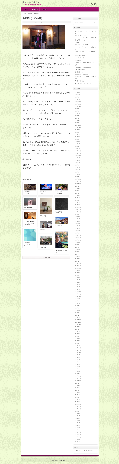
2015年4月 (77, 395)
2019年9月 (77, 270)
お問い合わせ (44, 9)
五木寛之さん (78, 60)
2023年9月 (77, 158)
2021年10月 (78, 212)
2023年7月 (77, 162)
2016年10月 (78, 352)
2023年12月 (78, 151)
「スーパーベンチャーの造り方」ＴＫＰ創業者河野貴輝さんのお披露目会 (29, 223)
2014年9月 (77, 411)
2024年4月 (77, 141)
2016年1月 (77, 373)
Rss (95, 4)
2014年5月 (77, 420)
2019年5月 (77, 280)
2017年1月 (77, 345)
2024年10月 (78, 127)
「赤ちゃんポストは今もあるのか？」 (84, 67)
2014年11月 (78, 406)
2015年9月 (77, 383)
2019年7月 (77, 275)
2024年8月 (77, 132)
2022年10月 (78, 183)
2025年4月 (77, 120)
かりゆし (41, 193)
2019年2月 (77, 287)
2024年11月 (78, 125)
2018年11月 (78, 294)
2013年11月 (78, 434)
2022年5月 (77, 195)
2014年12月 (78, 404)
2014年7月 (77, 416)
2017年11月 (78, 322)
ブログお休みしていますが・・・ (29, 245)
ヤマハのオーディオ (44, 216)
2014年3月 (77, 425)
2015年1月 (77, 402)
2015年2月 (77, 399)
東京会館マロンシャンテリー (82, 74)
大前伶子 (36, 22)
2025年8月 (77, 111)
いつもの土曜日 (58, 193)
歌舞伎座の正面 (43, 247)
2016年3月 (77, 369)
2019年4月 (77, 282)
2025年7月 (77, 113)
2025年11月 (78, 104)
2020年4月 (77, 254)
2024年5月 (77, 139)
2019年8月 (77, 273)
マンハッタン (26, 193)
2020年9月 (77, 242)
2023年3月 (77, 172)
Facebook (92, 4)
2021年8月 (77, 216)
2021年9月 (77, 214)
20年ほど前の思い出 (80, 69)
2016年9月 (77, 355)
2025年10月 (78, 106)
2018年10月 (78, 296)
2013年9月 (77, 439)
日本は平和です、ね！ (80, 40)
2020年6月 (77, 249)
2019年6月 (77, 277)
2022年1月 (77, 205)
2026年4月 (77, 92)
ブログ (25, 13)
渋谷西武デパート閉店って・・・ (83, 35)
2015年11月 (78, 378)
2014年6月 (77, 418)
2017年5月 (77, 336)
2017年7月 (77, 331)
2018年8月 (77, 301)
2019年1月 (77, 289)
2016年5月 (77, 364)
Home (22, 13)
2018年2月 (77, 315)
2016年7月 (77, 359)
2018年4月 (77, 310)
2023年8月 (77, 160)
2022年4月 (77, 198)
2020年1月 (77, 261)
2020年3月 (77, 256)
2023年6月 (77, 165)
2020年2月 (77, 259)
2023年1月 (77, 176)
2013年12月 (78, 432)
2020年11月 (78, 237)
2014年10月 (78, 409)
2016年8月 (77, 357)
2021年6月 (77, 221)
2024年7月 (77, 134)
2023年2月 (77, 174)
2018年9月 (77, 298)
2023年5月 (77, 167)
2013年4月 (77, 441)
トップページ (25, 9)
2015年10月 (78, 380)
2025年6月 (77, 115)
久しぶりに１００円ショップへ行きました (85, 37)
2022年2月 (77, 202)
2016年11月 (78, 350)
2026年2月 (77, 97)
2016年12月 (78, 348)
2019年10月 (78, 268)
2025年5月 (77, 118)
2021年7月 (77, 219)
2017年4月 (77, 338)
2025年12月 (78, 101)
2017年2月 (77, 343)
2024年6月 (77, 137)
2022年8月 (77, 188)
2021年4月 (77, 226)
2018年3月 (77, 312)
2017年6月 (77, 334)
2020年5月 (77, 251)
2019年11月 (78, 266)
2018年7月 (77, 303)
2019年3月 (77, 284)
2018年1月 (77, 317)
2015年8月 (77, 385)
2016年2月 (77, 371)
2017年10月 (78, 324)
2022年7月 (77, 190)
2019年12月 (78, 263)
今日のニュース (58, 212)
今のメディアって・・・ (81, 58)
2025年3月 (77, 122)
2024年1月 (77, 148)
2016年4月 (77, 366)
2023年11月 (78, 153)
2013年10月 (78, 437)
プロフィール (35, 9)
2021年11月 (78, 209)
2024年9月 (77, 130)
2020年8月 (77, 244)
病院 (76, 65)
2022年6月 (77, 193)
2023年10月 (78, 155)
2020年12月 (78, 235)
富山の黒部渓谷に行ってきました (61, 251)
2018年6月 (77, 305)
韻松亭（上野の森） (33, 18)
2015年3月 (77, 397)
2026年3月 (77, 94)
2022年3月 (77, 200)
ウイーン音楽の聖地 (80, 55)
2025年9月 (77, 108)
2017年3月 (77, 341)
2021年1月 (77, 233)
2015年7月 (77, 387)
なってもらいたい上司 (44, 230)
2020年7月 (77, 247)
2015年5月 (77, 392)
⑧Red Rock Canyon (59, 226)
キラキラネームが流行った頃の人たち (84, 62)
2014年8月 (77, 413)
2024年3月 (77, 144)
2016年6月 (77, 362)
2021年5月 (77, 223)
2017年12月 (78, 319)
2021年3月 (77, 228)
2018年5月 (77, 308)
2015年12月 (78, 376)
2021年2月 (77, 230)
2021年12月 (78, 207)
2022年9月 (77, 186)
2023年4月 (77, 169)
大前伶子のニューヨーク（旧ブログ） (84, 450)
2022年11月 (78, 181)
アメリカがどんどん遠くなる (82, 44)
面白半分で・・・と (80, 42)
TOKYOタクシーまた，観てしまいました (85, 83)
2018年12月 (78, 291)
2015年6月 (77, 390)
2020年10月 (78, 240)
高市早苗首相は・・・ (80, 72)
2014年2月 (77, 427)
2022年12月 (78, 179)
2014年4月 (77, 423)
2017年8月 (77, 329)
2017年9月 (77, 327)
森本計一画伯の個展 (28, 207)
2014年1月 (77, 430)
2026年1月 (77, 99)
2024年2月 (77, 146)
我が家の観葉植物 (79, 81)
